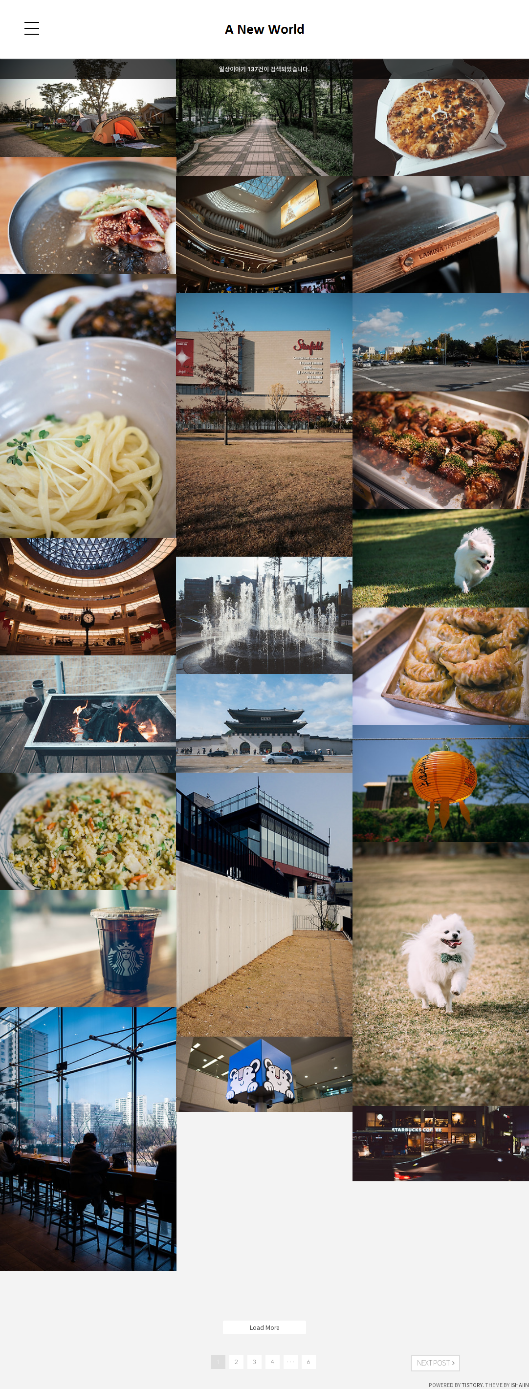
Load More (264, 1327)
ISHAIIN (519, 1385)
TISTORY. (473, 1385)
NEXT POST (435, 1363)
